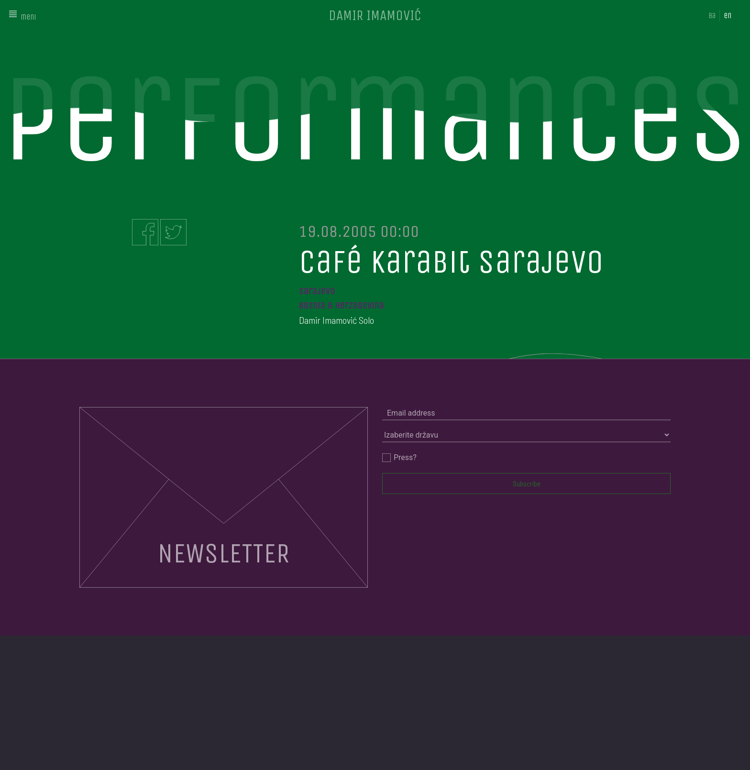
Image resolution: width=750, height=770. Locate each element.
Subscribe (526, 483)
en (727, 15)
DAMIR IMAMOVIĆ (375, 15)
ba (712, 15)
